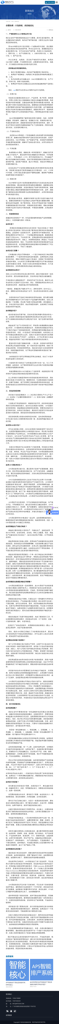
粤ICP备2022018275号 (38, 1022)
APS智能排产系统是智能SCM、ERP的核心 (16, 984)
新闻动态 (17, 21)
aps (14, 90)
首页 (12, 21)
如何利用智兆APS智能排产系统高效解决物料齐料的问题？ (41, 983)
